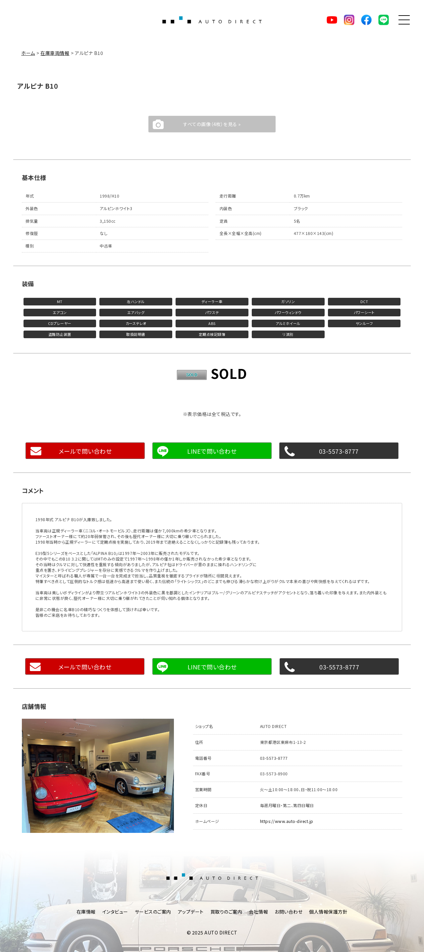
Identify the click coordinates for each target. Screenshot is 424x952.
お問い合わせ (288, 911)
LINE (383, 20)
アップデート (191, 911)
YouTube (332, 20)
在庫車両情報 (54, 53)
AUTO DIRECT (212, 19)
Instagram (349, 20)
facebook (366, 20)
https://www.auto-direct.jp (286, 821)
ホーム (28, 53)
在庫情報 (86, 911)
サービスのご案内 (153, 911)
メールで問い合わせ (85, 451)
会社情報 (258, 911)
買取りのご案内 (226, 911)
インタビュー (115, 911)
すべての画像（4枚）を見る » (212, 124)
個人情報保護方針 (328, 911)
